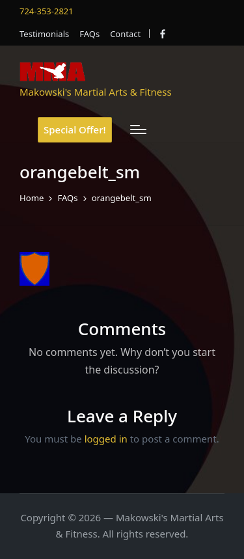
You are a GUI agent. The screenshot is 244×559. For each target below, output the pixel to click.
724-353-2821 (47, 11)
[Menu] (138, 129)
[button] (75, 130)
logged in (106, 438)
